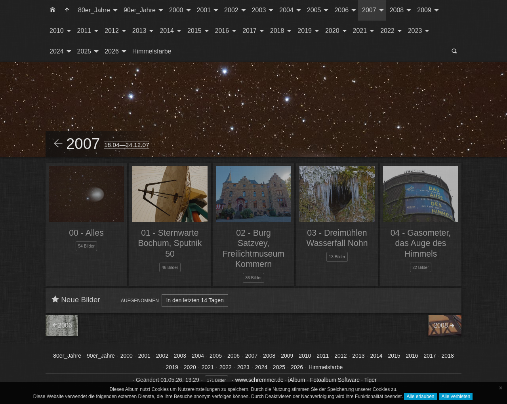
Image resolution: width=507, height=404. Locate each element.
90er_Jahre (140, 10)
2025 (84, 51)
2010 (57, 30)
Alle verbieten (456, 396)
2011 (84, 30)
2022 (387, 30)
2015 (194, 30)
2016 (222, 30)
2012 (112, 30)
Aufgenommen (140, 300)
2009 (424, 10)
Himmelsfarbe (152, 51)
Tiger (370, 380)
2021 (360, 30)
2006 (341, 10)
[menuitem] (53, 10)
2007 (369, 10)
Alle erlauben (420, 396)
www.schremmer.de (259, 380)
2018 (277, 30)
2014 (167, 30)
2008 (397, 10)
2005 (314, 10)
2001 (204, 10)
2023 (415, 30)
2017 (249, 30)
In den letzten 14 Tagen (194, 300)
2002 (231, 10)
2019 (304, 30)
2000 (176, 10)
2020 (332, 30)
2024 (57, 51)
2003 (259, 10)
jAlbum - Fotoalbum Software (324, 380)
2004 (286, 10)
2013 (139, 30)
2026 (112, 51)
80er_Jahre (94, 10)
